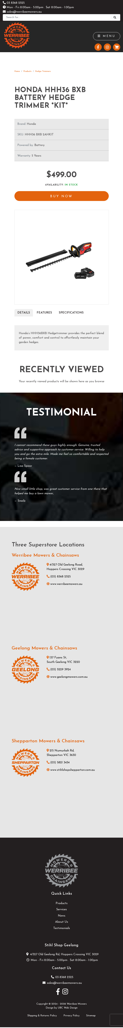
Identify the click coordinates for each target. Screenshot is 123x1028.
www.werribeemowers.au (64, 584)
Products (27, 71)
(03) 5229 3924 (59, 670)
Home (17, 71)
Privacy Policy (71, 1016)
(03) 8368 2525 (59, 577)
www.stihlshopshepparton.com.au (71, 770)
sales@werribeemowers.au (22, 11)
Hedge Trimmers (43, 71)
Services (61, 910)
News (61, 916)
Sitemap (91, 1016)
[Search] (57, 17)
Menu (106, 36)
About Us (61, 922)
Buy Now (61, 197)
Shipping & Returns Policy (42, 1016)
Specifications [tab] (71, 313)
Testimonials (61, 929)
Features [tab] (44, 313)
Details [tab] (23, 313)
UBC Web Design (67, 1008)
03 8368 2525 (14, 2)
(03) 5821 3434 (58, 763)
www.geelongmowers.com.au (67, 677)
